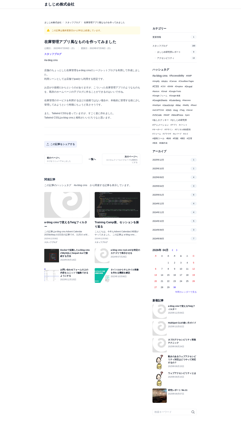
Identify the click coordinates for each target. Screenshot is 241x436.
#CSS (155, 86)
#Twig (182, 110)
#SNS (169, 110)
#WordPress (177, 115)
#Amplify (156, 81)
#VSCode (157, 115)
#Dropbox (179, 86)
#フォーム (156, 134)
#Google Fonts (175, 91)
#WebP (167, 115)
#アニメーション (160, 125)
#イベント (183, 125)
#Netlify (186, 105)
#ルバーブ (177, 134)
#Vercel (189, 110)
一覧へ (92, 159)
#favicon (155, 91)
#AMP (189, 76)
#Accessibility (176, 75)
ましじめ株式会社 (52, 22)
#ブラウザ (167, 134)
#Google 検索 (174, 96)
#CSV (163, 86)
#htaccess (186, 100)
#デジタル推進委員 (183, 129)
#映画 (154, 143)
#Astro (164, 81)
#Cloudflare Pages (186, 81)
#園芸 (182, 138)
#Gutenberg (175, 100)
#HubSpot (156, 105)
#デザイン (169, 129)
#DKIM (170, 86)
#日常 (189, 138)
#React (194, 105)
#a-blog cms (51, 60)
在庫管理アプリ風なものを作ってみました (104, 22)
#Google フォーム (159, 96)
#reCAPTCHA (158, 110)
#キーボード (157, 129)
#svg (175, 110)
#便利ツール (158, 138)
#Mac (178, 105)
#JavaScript (168, 105)
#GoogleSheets (159, 100)
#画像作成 (163, 143)
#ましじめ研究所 (179, 120)
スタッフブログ (72, 22)
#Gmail (164, 91)
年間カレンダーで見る (186, 292)
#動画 (168, 138)
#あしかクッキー (160, 120)
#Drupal (188, 86)
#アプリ (174, 125)
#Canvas (173, 81)
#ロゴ (185, 134)
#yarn (187, 115)
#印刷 (175, 138)
